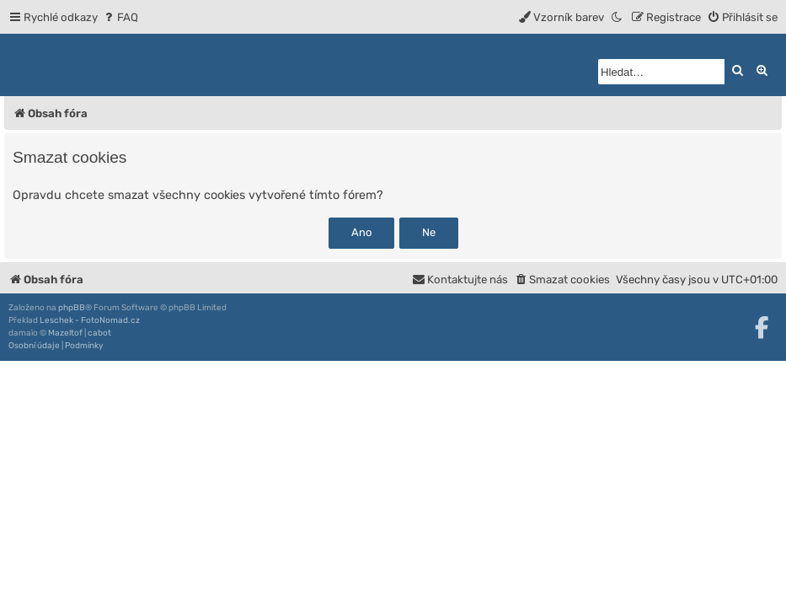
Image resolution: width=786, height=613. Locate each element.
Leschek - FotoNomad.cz (90, 320)
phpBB (71, 308)
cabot (99, 333)
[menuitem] (120, 17)
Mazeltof (65, 333)
